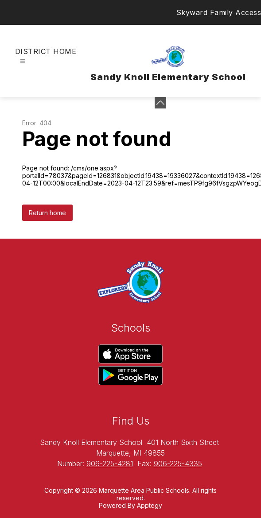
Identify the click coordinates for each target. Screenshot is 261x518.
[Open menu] (23, 61)
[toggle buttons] (160, 102)
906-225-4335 (178, 463)
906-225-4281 (109, 463)
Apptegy (149, 505)
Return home (47, 212)
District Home (45, 51)
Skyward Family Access (218, 12)
